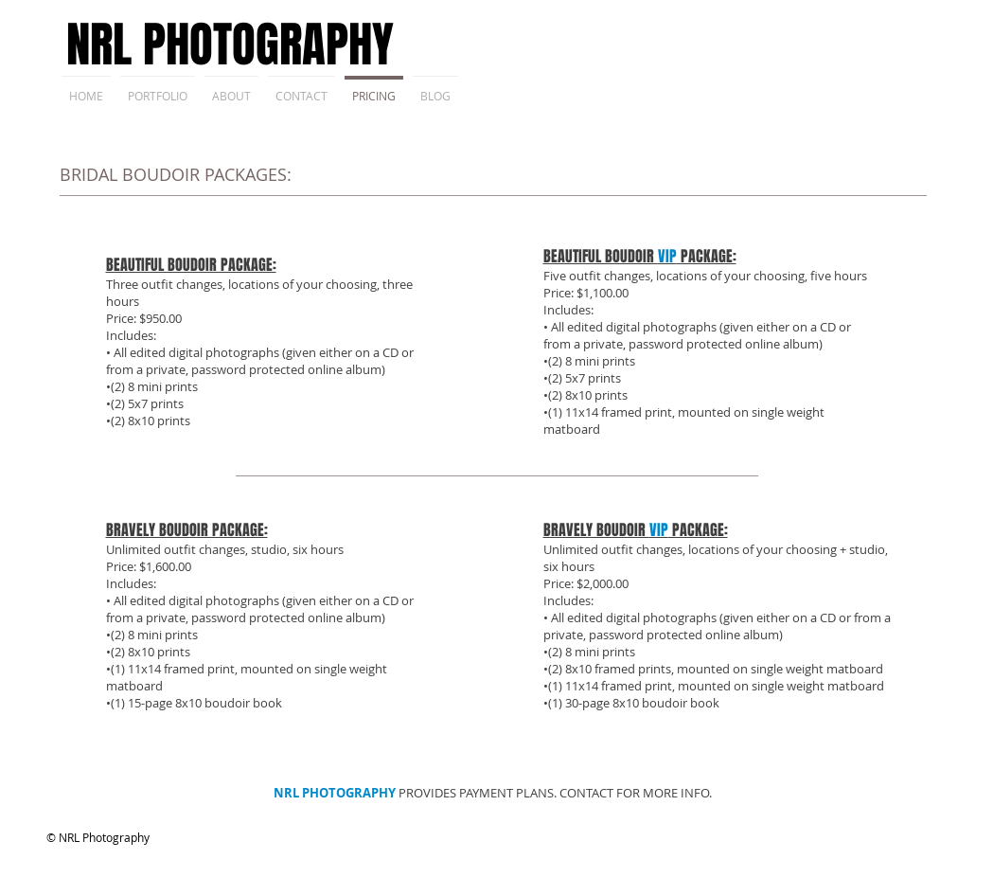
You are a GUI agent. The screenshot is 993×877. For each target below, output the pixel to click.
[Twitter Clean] (880, 841)
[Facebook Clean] (853, 841)
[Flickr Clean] (906, 841)
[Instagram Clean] (933, 841)
